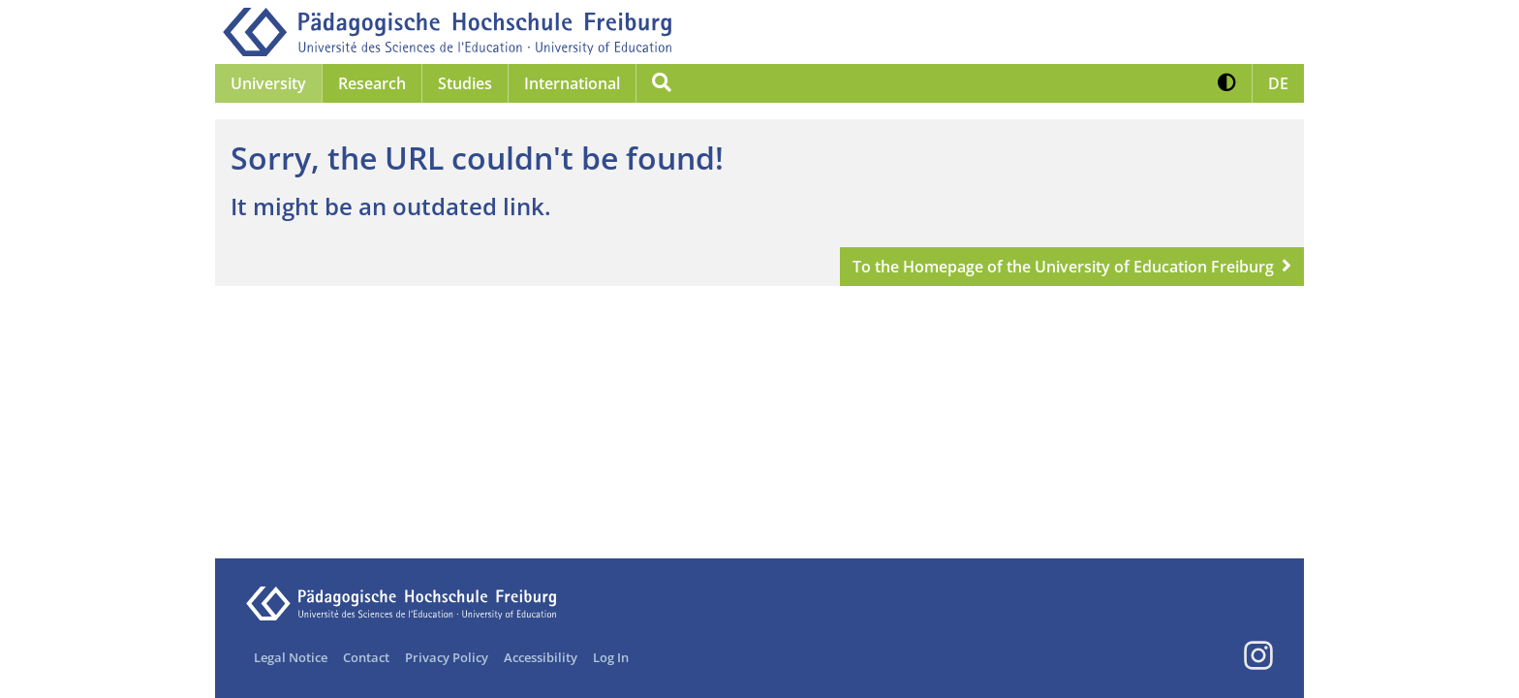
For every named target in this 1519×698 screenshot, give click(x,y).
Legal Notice (290, 657)
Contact (366, 657)
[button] (1227, 83)
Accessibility (540, 657)
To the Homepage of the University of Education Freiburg (1063, 266)
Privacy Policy (446, 657)
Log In (611, 657)
